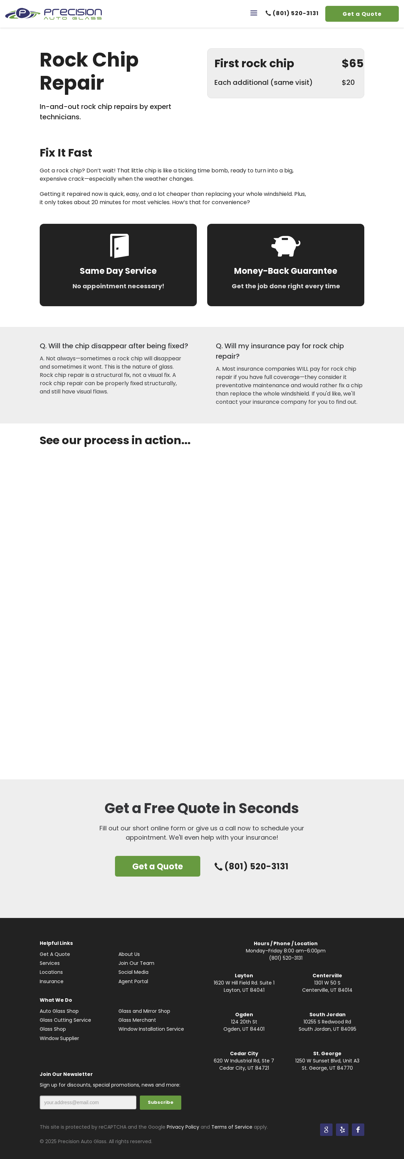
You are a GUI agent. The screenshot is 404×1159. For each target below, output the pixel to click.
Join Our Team (136, 963)
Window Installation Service (151, 1029)
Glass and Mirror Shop (144, 1011)
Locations (51, 972)
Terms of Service (231, 1126)
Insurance (52, 981)
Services (50, 963)
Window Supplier (59, 1038)
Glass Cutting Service (65, 1020)
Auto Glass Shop (59, 1011)
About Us (129, 954)
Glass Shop (53, 1029)
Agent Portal (133, 981)
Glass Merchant (137, 1020)
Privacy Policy (183, 1126)
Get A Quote (55, 954)
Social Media (133, 972)
